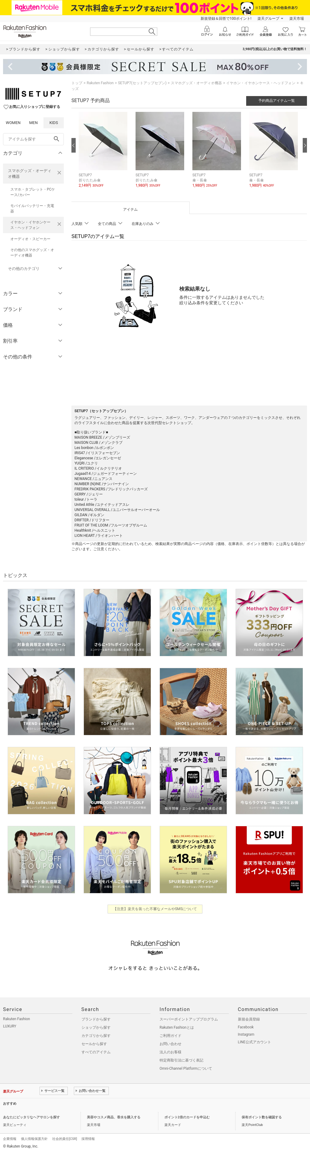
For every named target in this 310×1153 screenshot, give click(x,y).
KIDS (54, 122)
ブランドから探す (96, 1019)
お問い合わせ (170, 1044)
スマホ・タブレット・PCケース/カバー (32, 192)
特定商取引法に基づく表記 (181, 1060)
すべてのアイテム (96, 1052)
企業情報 (9, 1139)
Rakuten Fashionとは (177, 1027)
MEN (33, 122)
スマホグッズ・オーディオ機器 (29, 173)
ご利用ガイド (170, 1036)
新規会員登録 (249, 1019)
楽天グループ (268, 18)
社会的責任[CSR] (64, 1139)
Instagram (246, 1034)
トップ (76, 83)
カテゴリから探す (96, 1036)
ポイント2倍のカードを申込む (187, 1117)
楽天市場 (296, 18)
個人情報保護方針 (34, 1139)
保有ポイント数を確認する (262, 1117)
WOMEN (13, 122)
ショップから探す (96, 1027)
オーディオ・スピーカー (30, 239)
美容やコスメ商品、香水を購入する (113, 1117)
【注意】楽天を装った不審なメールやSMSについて (155, 909)
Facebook (246, 1027)
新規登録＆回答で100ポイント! (226, 18)
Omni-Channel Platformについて (186, 1068)
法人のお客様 (170, 1052)
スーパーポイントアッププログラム (189, 1019)
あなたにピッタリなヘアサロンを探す (31, 1117)
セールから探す (94, 1044)
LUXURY (9, 1026)
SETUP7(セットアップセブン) (142, 83)
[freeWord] (33, 139)
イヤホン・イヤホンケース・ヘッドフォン (30, 225)
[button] (104, 154)
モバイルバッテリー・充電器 (32, 208)
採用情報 (88, 1139)
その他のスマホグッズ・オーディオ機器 (32, 252)
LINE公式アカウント (254, 1042)
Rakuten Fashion (100, 83)
